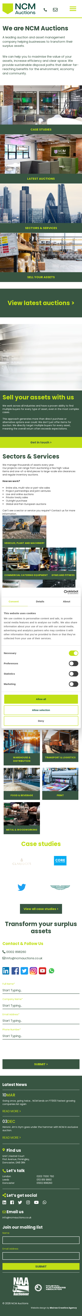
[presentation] (27, 1049)
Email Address (10, 1249)
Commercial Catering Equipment (26, 575)
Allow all (41, 699)
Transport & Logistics (60, 757)
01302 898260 (14, 952)
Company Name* (12, 999)
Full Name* (8, 984)
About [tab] (66, 601)
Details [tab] (40, 601)
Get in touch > (41, 442)
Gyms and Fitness (63, 575)
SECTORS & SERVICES (41, 228)
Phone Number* (11, 1029)
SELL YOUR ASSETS (41, 277)
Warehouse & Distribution (22, 759)
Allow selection (41, 710)
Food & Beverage (22, 795)
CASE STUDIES (41, 129)
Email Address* (10, 1014)
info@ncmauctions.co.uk (22, 958)
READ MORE (11, 1111)
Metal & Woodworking (21, 829)
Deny (41, 720)
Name (5, 1233)
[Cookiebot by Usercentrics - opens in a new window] (63, 592)
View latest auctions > (41, 303)
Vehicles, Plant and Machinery (24, 543)
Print (60, 795)
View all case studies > (41, 909)
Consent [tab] (14, 601)
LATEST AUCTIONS (41, 179)
